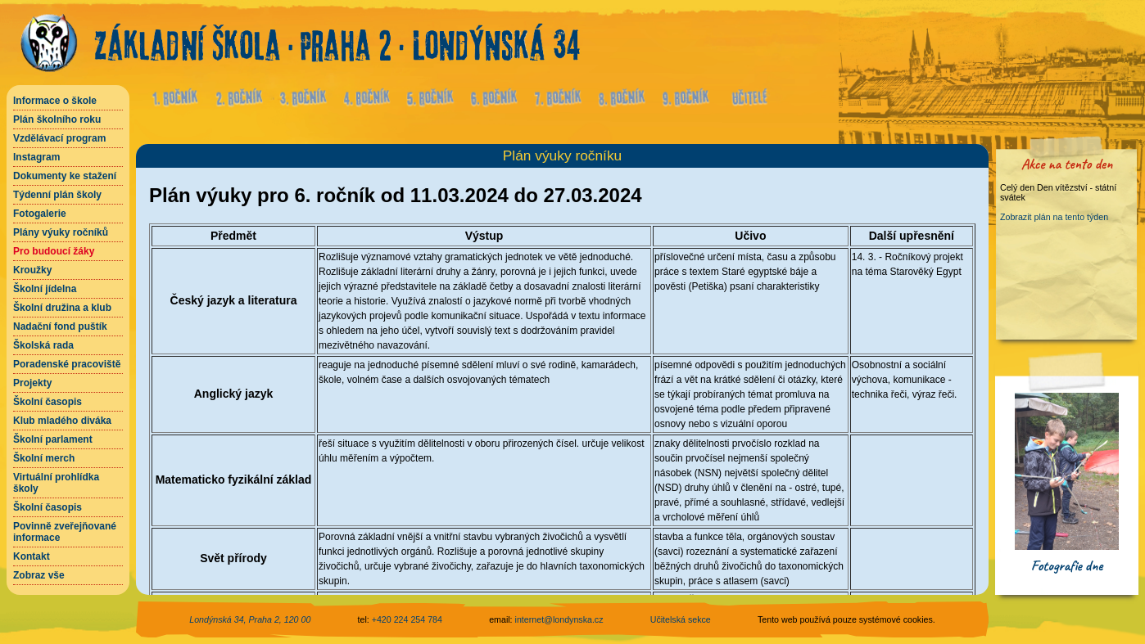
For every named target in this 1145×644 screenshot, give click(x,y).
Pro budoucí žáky (53, 251)
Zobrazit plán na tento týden (1054, 217)
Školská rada (43, 345)
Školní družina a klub (62, 307)
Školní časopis (47, 402)
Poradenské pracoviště (66, 364)
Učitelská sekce (680, 619)
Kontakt (31, 556)
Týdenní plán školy (57, 194)
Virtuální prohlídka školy (56, 482)
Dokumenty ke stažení (64, 176)
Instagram (36, 157)
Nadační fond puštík (60, 326)
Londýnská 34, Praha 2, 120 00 (249, 619)
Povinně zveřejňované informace (64, 531)
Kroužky (32, 270)
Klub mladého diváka (62, 420)
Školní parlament (53, 439)
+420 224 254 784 (407, 619)
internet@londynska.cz (559, 619)
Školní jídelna (44, 289)
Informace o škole (55, 100)
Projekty (32, 383)
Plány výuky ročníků (60, 232)
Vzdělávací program (59, 138)
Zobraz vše (39, 575)
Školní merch (44, 458)
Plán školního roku (57, 119)
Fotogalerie (39, 213)
